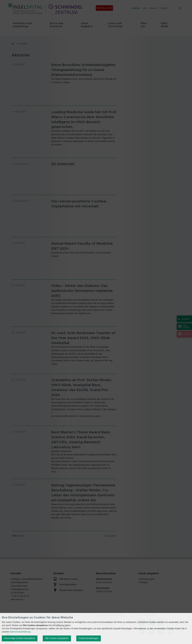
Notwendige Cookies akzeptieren (19, 638)
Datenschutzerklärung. (20, 632)
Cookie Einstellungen (89, 638)
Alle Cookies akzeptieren (56, 638)
